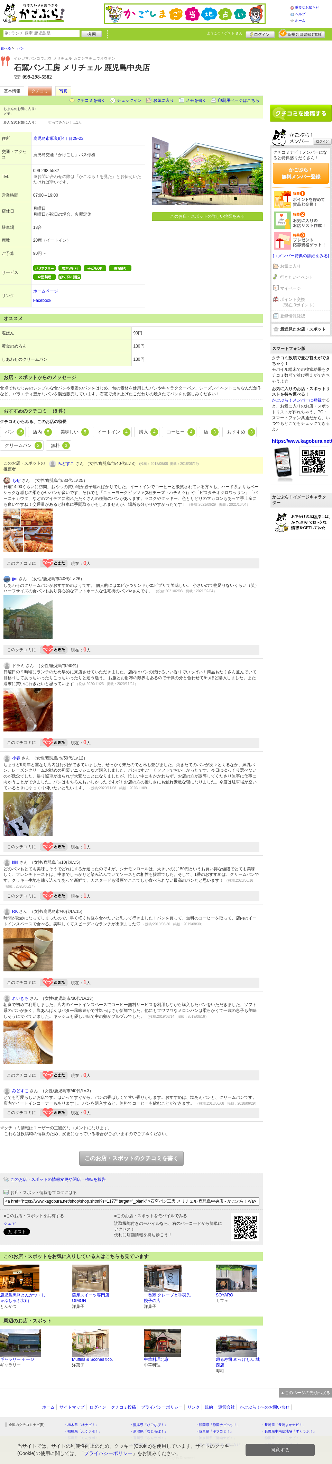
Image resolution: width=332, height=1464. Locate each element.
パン (14, 432)
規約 (209, 1407)
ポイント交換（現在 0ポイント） (298, 302)
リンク (193, 1407)
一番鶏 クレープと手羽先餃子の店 (167, 1298)
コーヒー (181, 432)
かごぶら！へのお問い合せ (264, 1407)
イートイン (114, 432)
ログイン (260, 33)
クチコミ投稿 (123, 1407)
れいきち (20, 998)
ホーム (300, 21)
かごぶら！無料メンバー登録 (301, 173)
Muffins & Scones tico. (92, 1359)
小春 (16, 758)
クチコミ (39, 91)
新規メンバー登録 (301, 33)
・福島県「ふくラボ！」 (83, 1431)
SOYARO (224, 1295)
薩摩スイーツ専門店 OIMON (90, 1298)
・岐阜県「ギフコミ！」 (214, 1431)
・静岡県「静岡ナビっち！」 (217, 1425)
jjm (14, 578)
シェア (9, 1223)
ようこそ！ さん (224, 33)
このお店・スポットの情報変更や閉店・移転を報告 (58, 1179)
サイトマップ (71, 1407)
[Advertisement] (301, 70)
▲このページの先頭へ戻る (305, 1392)
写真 (63, 91)
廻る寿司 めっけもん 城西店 (238, 1362)
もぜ (16, 480)
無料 (60, 445)
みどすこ (66, 463)
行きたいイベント (296, 277)
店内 (42, 432)
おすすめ (241, 432)
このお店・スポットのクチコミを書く (131, 1158)
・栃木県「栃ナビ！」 (81, 1425)
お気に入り (163, 100)
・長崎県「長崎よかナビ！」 (283, 1425)
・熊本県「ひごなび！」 (149, 1425)
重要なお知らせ (307, 7)
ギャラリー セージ (17, 1359)
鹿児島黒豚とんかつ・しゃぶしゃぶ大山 (23, 1298)
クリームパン (23, 445)
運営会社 (226, 1407)
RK (15, 911)
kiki (15, 862)
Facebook (42, 300)
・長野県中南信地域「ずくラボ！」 (288, 1431)
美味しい (75, 432)
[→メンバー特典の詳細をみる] (301, 255)
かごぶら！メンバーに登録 (297, 400)
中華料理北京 (156, 1359)
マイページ (290, 288)
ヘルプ (300, 14)
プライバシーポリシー (162, 1407)
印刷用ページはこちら (238, 100)
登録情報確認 (292, 316)
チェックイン (129, 100)
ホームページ (45, 291)
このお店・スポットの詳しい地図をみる (207, 216)
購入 (148, 432)
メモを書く (196, 100)
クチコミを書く (90, 100)
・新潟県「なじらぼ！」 (149, 1431)
